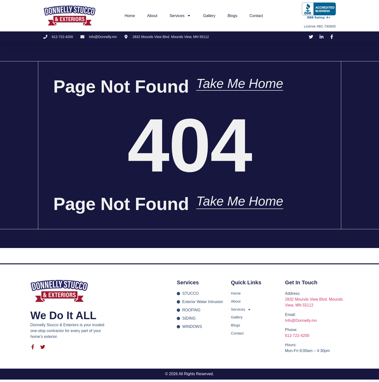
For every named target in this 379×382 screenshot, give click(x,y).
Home (130, 16)
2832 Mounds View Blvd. (307, 302)
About (152, 16)
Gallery (209, 16)
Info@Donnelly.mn (301, 323)
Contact (256, 16)
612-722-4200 (297, 338)
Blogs (232, 16)
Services (180, 15)
